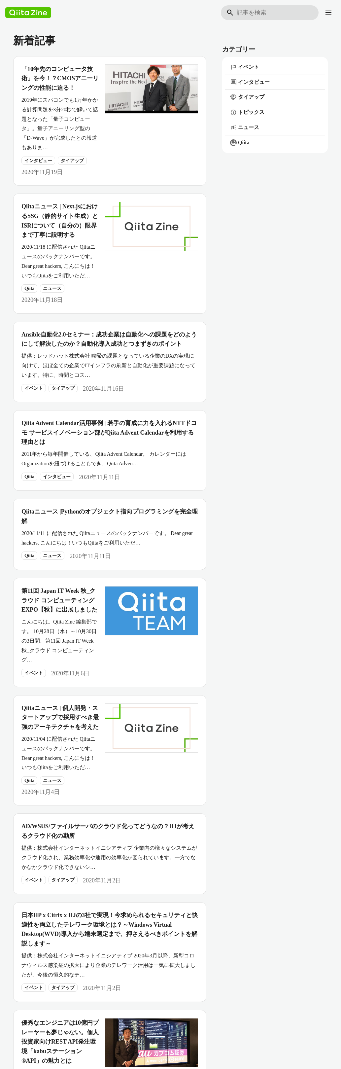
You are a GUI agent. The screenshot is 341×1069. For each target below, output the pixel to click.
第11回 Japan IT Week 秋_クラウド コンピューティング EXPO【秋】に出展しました (59, 600)
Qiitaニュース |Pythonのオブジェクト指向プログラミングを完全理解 (109, 516)
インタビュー (38, 160)
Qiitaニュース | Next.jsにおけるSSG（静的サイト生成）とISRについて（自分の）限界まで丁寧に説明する (59, 220)
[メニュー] (328, 12)
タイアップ (72, 160)
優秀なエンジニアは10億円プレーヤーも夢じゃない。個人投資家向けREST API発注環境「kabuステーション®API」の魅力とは (60, 1041)
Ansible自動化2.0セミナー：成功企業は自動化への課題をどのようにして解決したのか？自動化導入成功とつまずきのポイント (109, 339)
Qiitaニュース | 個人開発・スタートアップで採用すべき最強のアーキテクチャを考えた (60, 717)
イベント (33, 388)
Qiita (29, 288)
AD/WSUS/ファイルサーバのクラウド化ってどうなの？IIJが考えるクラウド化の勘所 (107, 831)
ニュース (52, 288)
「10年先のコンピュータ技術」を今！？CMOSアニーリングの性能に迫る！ (60, 78)
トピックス (247, 113)
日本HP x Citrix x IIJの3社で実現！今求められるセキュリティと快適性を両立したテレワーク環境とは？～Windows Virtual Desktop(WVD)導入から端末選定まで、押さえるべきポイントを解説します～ (109, 929)
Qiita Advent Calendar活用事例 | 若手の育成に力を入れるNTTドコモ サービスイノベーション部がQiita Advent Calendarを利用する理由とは (109, 432)
